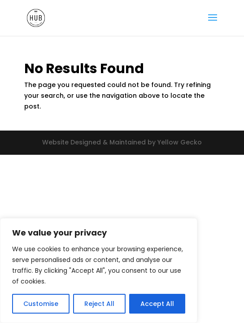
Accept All (157, 303)
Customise (40, 303)
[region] (98, 270)
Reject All (99, 303)
